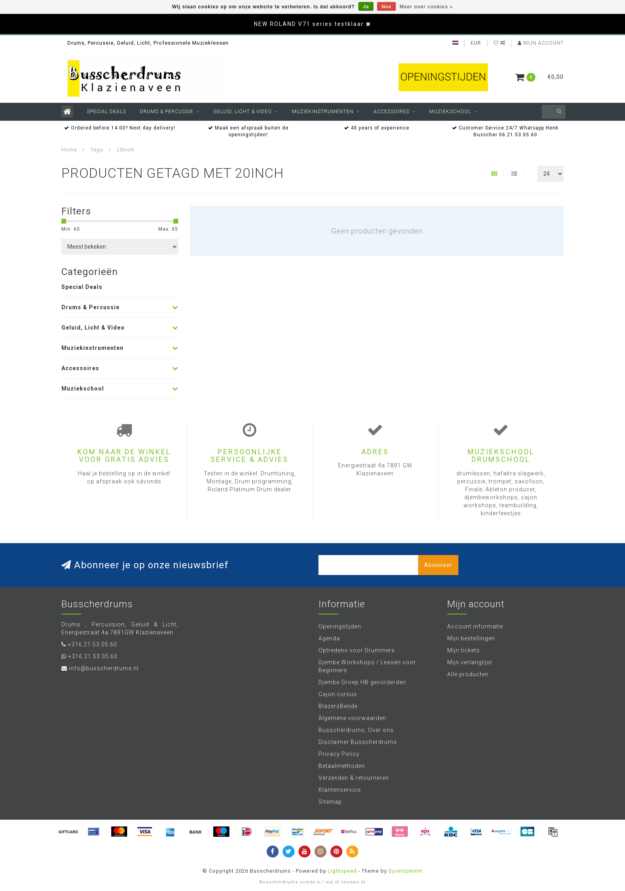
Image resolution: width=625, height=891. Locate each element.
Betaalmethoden (341, 766)
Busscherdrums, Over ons (356, 730)
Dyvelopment (406, 871)
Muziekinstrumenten (323, 111)
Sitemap (330, 802)
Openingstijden (339, 626)
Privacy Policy (339, 754)
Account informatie (475, 626)
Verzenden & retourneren (353, 778)
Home (69, 150)
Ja (366, 7)
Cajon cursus (337, 694)
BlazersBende (338, 706)
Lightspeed (342, 871)
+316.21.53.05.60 (92, 644)
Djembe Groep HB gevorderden (362, 682)
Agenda (329, 638)
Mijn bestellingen (471, 638)
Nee (386, 7)
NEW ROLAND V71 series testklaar (309, 24)
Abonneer (438, 565)
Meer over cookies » (426, 7)
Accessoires (391, 111)
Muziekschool (450, 111)
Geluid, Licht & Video (242, 111)
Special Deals (106, 111)
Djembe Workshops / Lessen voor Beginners (367, 666)
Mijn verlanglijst (469, 662)
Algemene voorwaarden (352, 718)
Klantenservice (339, 790)
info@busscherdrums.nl (104, 668)
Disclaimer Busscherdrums (357, 742)
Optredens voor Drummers (356, 650)
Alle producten (468, 674)
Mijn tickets (463, 650)
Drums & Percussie (166, 111)
